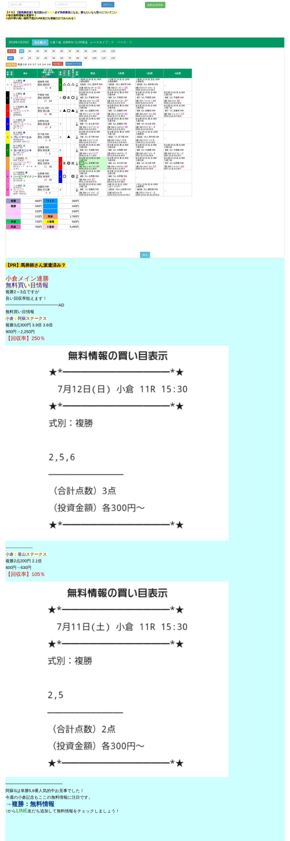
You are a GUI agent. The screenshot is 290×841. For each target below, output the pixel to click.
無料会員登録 (155, 5)
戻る (145, 254)
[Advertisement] (73, 29)
